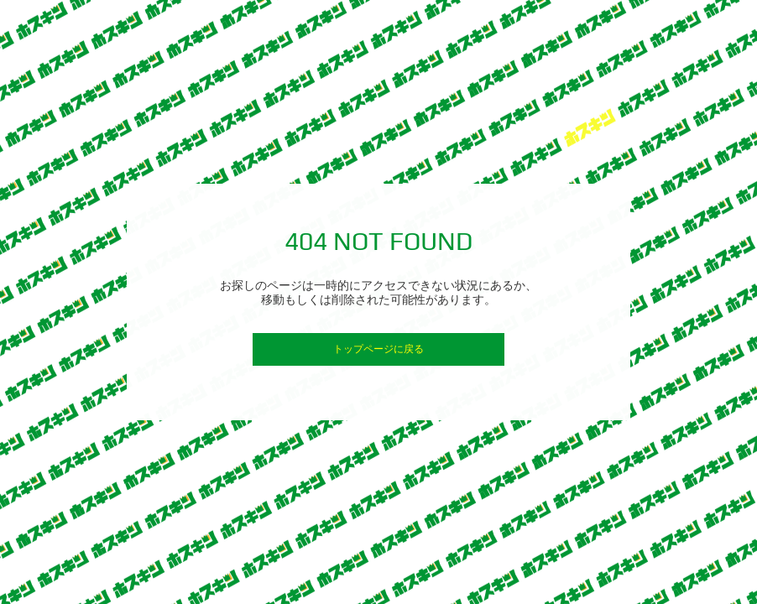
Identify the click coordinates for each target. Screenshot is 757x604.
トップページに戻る (378, 349)
